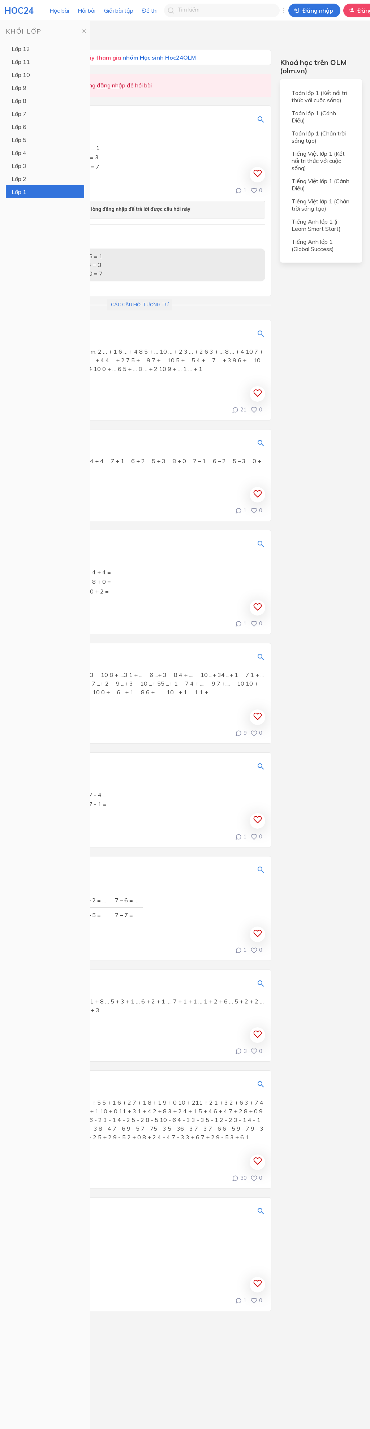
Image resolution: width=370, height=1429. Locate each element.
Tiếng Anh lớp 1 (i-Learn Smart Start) (316, 225)
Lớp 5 (19, 139)
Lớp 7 (19, 113)
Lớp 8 (19, 100)
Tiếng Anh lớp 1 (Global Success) (313, 245)
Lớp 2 (19, 178)
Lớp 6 (19, 126)
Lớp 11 (21, 61)
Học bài (59, 10)
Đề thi (150, 10)
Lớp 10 (21, 74)
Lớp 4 (19, 152)
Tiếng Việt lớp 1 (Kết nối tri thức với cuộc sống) (318, 161)
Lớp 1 (19, 191)
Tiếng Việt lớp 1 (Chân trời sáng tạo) (320, 205)
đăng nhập (111, 85)
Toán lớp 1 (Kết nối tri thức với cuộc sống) (319, 96)
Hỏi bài (86, 10)
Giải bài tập (118, 10)
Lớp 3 (19, 165)
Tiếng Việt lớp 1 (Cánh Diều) (320, 184)
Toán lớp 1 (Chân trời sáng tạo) (319, 137)
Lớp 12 (21, 48)
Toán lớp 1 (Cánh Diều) (314, 116)
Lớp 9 (19, 87)
